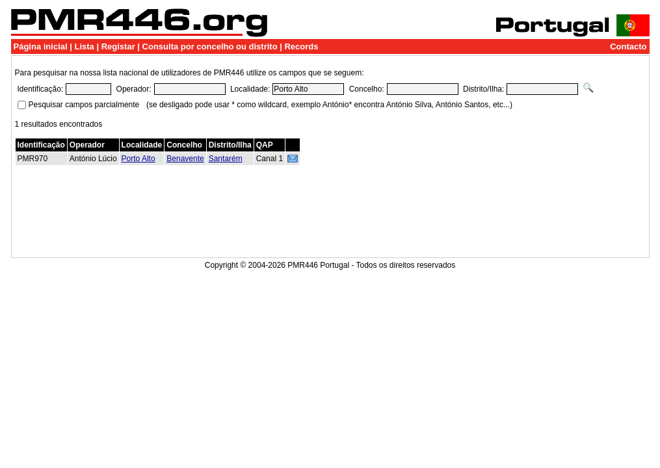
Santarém (226, 158)
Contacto (628, 46)
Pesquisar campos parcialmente (84, 104)
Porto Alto (138, 158)
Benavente (185, 158)
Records (301, 46)
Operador (87, 145)
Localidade (142, 145)
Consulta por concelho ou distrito (210, 46)
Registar (118, 46)
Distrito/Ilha (230, 145)
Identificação (41, 145)
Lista (84, 46)
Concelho (184, 145)
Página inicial (41, 46)
